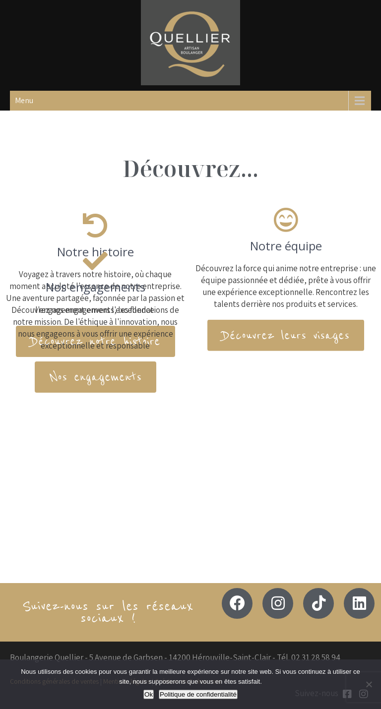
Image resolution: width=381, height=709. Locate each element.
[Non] (369, 684)
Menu (24, 100)
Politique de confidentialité (198, 694)
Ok (148, 694)
